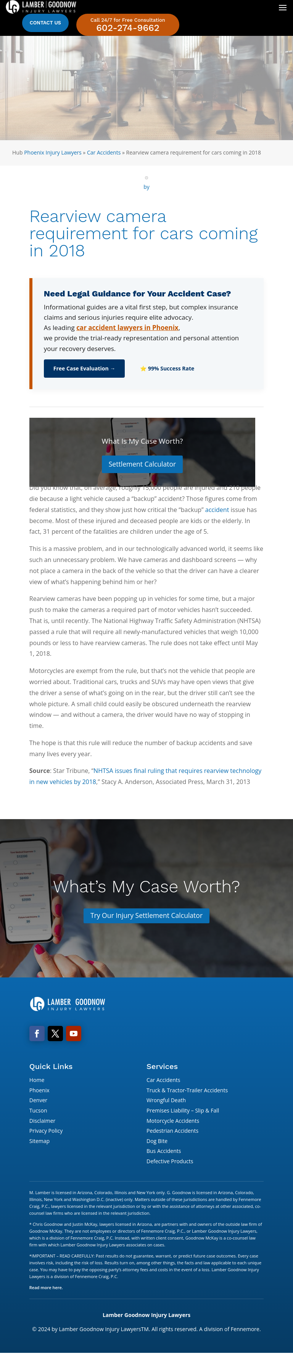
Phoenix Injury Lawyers (53, 152)
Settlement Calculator (142, 464)
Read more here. (46, 1288)
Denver (38, 1100)
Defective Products (169, 1162)
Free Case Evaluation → (84, 368)
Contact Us (45, 23)
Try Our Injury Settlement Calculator (146, 916)
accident (217, 510)
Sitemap (39, 1141)
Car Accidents (104, 152)
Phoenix (39, 1090)
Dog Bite (156, 1141)
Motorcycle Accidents (172, 1121)
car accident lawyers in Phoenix (127, 327)
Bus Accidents (163, 1151)
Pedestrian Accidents (172, 1131)
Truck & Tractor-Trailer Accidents (187, 1090)
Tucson (38, 1111)
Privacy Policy (46, 1131)
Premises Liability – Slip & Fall (182, 1111)
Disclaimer (42, 1121)
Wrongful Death (166, 1100)
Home (37, 1080)
